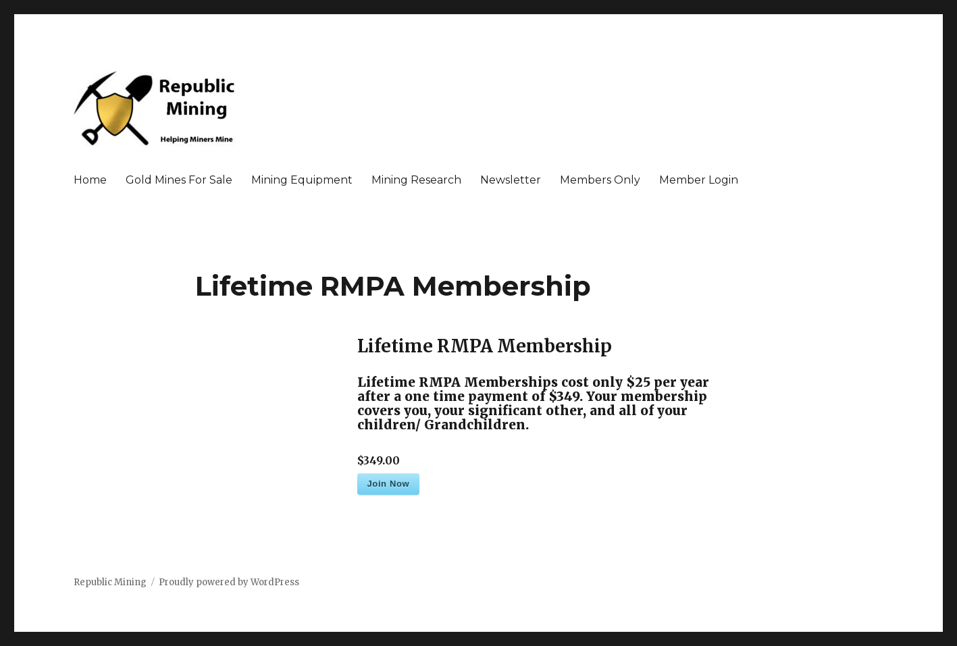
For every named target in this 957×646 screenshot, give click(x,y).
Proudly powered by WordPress (229, 582)
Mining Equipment (302, 179)
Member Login (698, 179)
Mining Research (416, 179)
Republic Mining (110, 582)
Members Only (600, 179)
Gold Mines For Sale (179, 179)
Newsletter (510, 179)
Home (90, 179)
